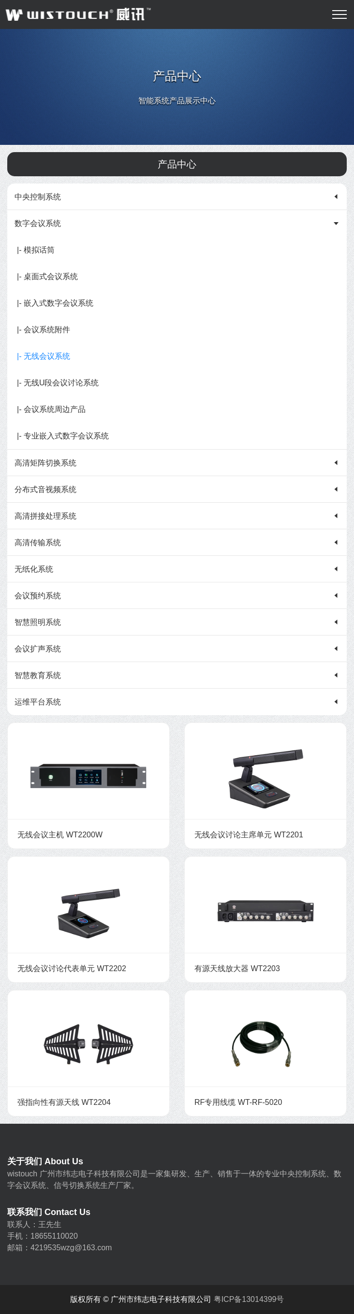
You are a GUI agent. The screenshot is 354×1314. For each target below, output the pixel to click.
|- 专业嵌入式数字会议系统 (63, 436)
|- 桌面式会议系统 (47, 276)
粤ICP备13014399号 (249, 1299)
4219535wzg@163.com (71, 1247)
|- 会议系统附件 (43, 329)
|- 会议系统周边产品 (51, 409)
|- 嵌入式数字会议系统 (55, 303)
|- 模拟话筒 (36, 250)
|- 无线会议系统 (43, 356)
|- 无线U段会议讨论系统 (58, 383)
